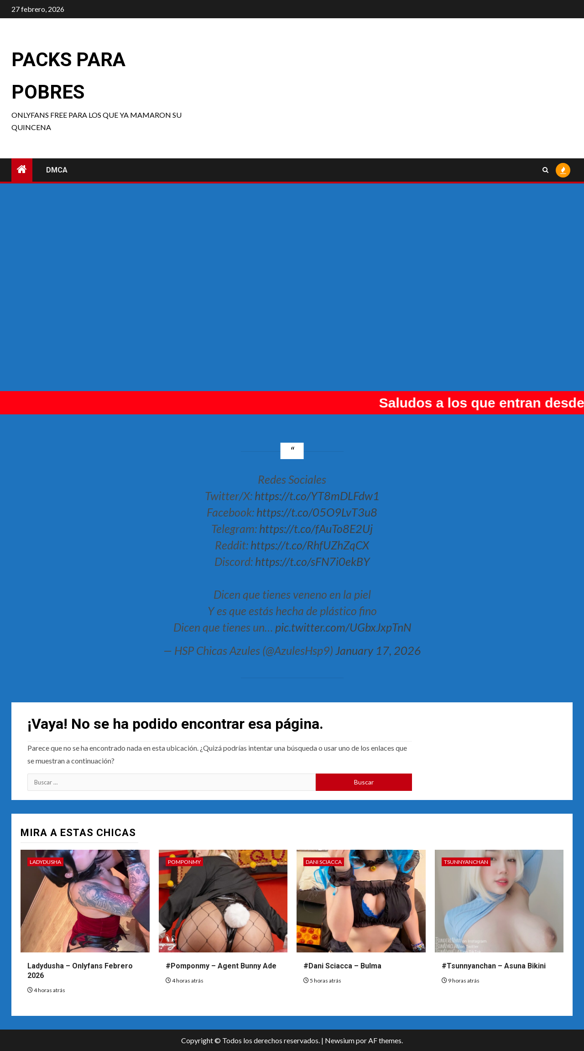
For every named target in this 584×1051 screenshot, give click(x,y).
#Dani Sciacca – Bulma (342, 966)
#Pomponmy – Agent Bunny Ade (221, 966)
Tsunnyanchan (466, 861)
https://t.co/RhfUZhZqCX (309, 545)
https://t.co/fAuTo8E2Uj (316, 528)
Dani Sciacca (324, 861)
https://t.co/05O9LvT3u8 (316, 512)
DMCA (57, 170)
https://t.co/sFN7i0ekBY (312, 561)
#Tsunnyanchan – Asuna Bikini (494, 966)
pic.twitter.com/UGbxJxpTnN (343, 627)
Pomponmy (184, 861)
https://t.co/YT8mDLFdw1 (317, 495)
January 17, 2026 (378, 650)
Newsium (340, 1040)
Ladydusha (45, 861)
